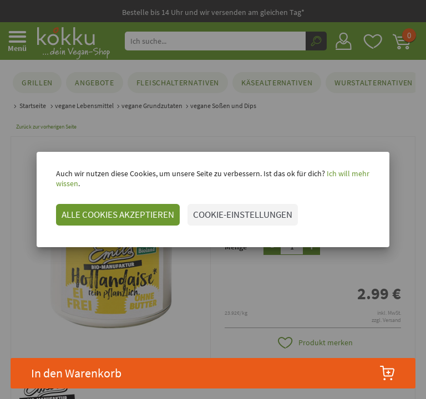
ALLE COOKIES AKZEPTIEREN (105, 209)
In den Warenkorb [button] (213, 373)
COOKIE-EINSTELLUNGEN (230, 209)
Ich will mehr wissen (347, 178)
